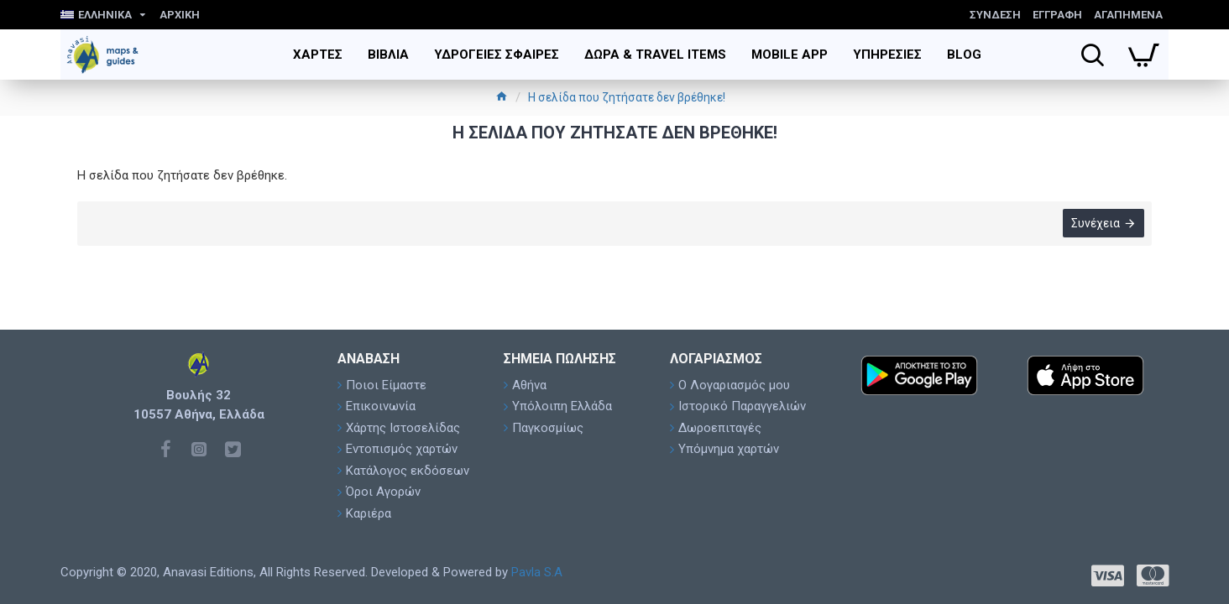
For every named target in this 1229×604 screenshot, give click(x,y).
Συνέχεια (1094, 224)
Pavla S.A (536, 572)
